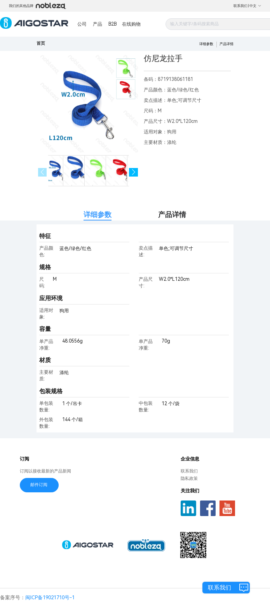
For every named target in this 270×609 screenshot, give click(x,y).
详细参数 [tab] (97, 214)
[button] (133, 172)
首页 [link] (41, 43)
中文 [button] (255, 6)
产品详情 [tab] (172, 214)
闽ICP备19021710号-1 (50, 597)
